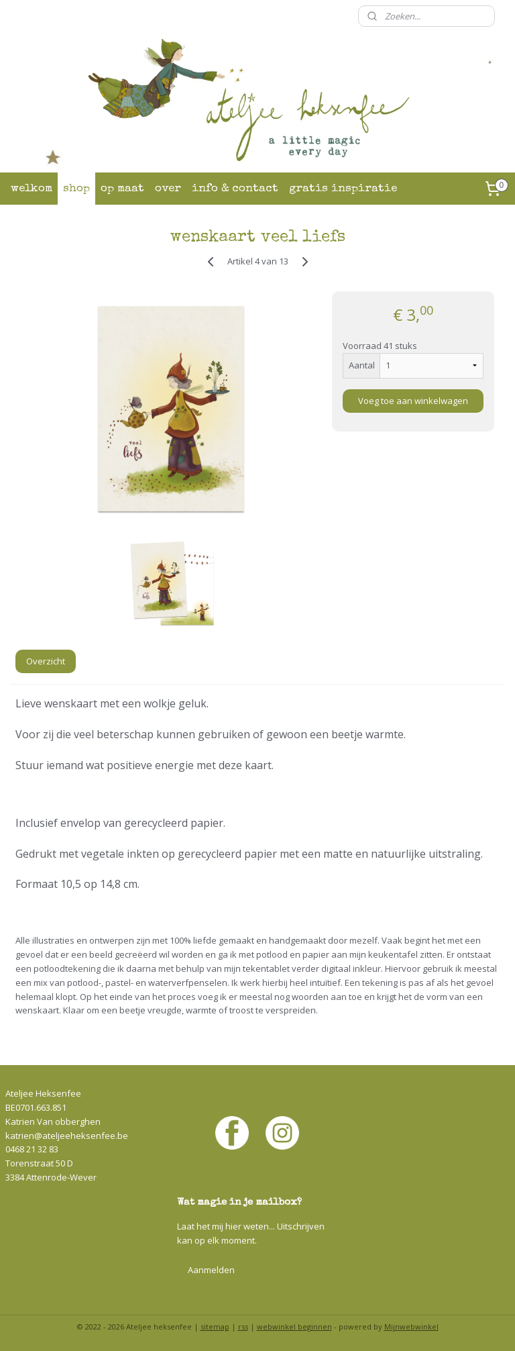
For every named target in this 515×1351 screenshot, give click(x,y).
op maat (122, 189)
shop (76, 189)
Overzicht (45, 661)
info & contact (235, 189)
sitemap (215, 1326)
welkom (31, 189)
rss (243, 1326)
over (168, 189)
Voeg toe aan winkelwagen (413, 401)
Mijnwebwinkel (411, 1326)
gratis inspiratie (343, 189)
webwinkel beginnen (294, 1326)
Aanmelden (211, 1270)
